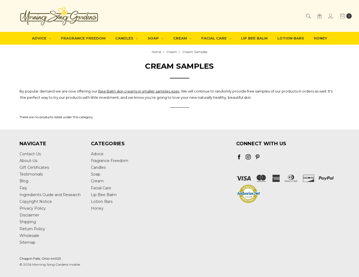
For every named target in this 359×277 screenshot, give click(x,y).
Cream (182, 38)
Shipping (27, 221)
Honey (320, 38)
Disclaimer (29, 215)
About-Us (28, 160)
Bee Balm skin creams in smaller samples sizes (138, 91)
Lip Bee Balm (254, 38)
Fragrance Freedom (83, 38)
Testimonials (31, 174)
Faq (23, 188)
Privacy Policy (32, 208)
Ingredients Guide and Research (50, 194)
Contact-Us (30, 153)
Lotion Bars (290, 38)
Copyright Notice (35, 201)
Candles (126, 38)
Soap (155, 38)
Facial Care (216, 38)
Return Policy (32, 228)
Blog (23, 181)
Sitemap (27, 242)
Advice (41, 38)
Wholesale (29, 235)
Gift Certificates (34, 167)
